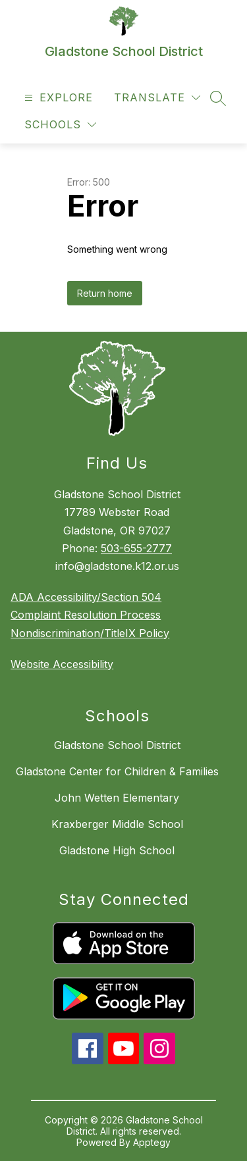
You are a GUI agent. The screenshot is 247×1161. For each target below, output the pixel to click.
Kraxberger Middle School (117, 824)
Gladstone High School (117, 850)
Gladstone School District (117, 745)
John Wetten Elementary (117, 797)
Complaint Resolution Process (86, 614)
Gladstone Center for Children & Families (117, 771)
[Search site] (218, 98)
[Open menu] (57, 98)
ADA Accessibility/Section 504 (86, 597)
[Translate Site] (157, 98)
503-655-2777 (136, 548)
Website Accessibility (62, 664)
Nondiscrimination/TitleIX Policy (90, 633)
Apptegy (152, 1142)
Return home (104, 293)
